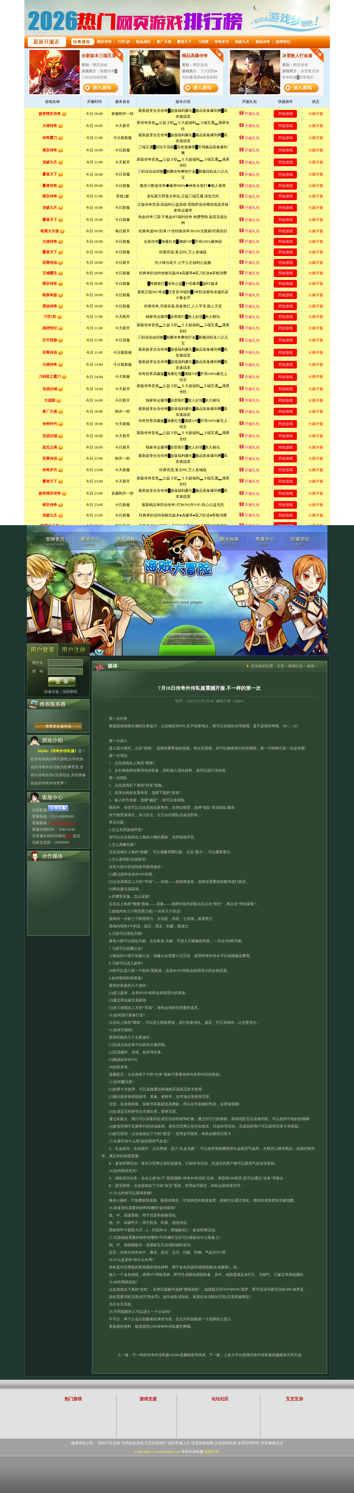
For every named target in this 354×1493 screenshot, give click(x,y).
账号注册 (73, 650)
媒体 (310, 666)
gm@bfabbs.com (63, 823)
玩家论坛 (300, 541)
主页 (280, 666)
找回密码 (69, 692)
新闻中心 (90, 541)
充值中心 (264, 541)
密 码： (39, 671)
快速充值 (51, 692)
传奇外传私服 (54, 541)
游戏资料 (125, 541)
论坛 (69, 836)
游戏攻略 (229, 541)
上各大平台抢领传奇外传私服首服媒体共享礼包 (263, 1355)
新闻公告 (295, 666)
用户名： (39, 662)
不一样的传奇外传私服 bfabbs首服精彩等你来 (169, 1355)
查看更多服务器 (58, 726)
